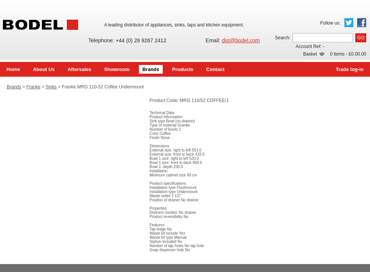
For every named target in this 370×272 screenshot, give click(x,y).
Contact (215, 69)
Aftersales (79, 69)
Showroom (117, 69)
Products (182, 69)
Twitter (348, 22)
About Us (44, 69)
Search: (282, 37)
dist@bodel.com (241, 40)
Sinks (51, 87)
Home (13, 69)
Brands (150, 69)
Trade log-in (350, 69)
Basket (313, 54)
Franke (33, 87)
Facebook (361, 22)
